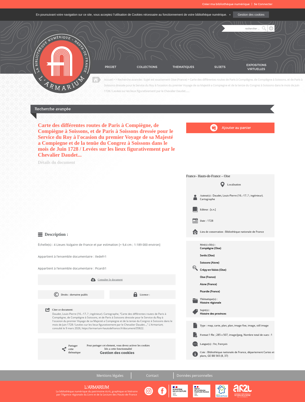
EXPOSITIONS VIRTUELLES (256, 67)
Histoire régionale (210, 302)
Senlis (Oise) (207, 255)
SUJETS (220, 67)
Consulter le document (110, 279)
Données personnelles (195, 375)
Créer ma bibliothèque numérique (226, 4)
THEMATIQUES (183, 67)
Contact (152, 375)
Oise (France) (208, 277)
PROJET (110, 67)
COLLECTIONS (147, 67)
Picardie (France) (210, 291)
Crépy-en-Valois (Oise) (213, 270)
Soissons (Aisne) (209, 262)
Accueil (108, 80)
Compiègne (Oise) (210, 248)
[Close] (230, 14)
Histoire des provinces (213, 313)
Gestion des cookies (251, 14)
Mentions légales (110, 375)
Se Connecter (263, 4)
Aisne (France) (208, 284)
